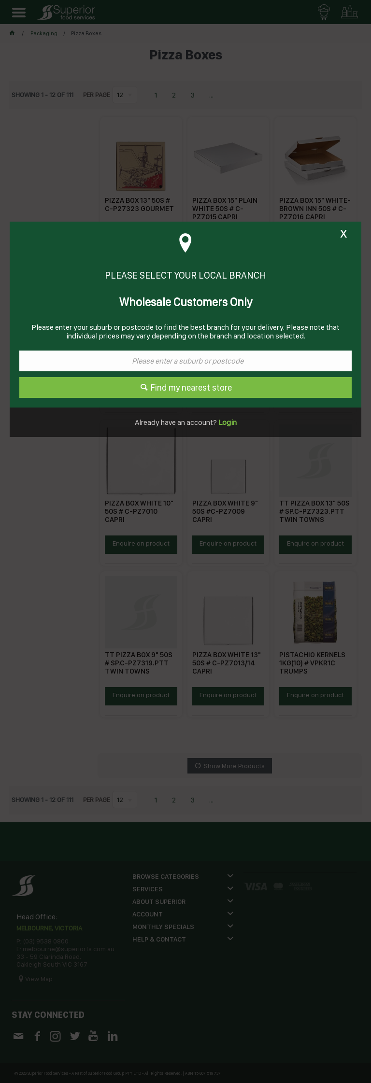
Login (227, 422)
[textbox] (185, 361)
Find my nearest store (191, 387)
